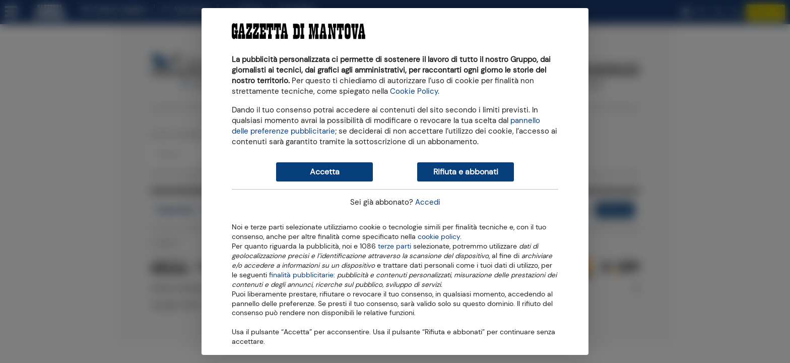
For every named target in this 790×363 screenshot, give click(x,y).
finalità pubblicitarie (301, 274)
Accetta (325, 171)
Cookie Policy (414, 91)
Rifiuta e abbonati (465, 171)
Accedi (427, 202)
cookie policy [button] (439, 236)
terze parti (394, 245)
